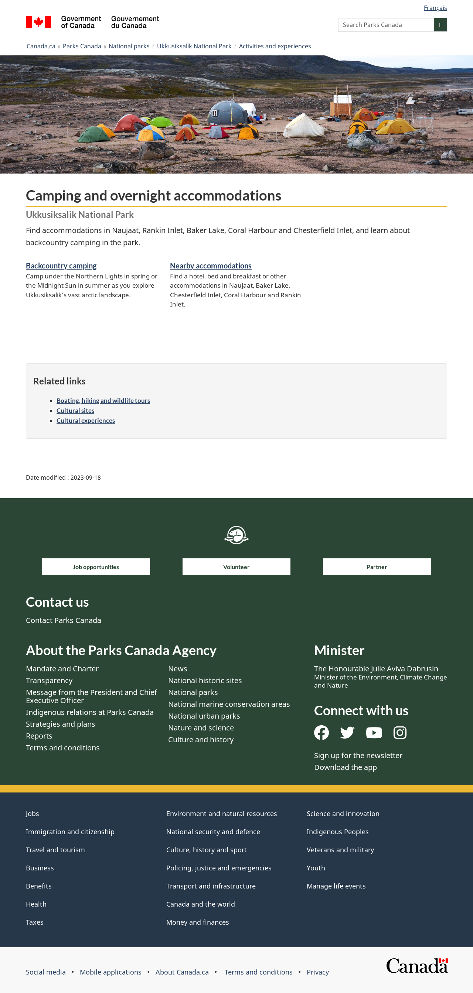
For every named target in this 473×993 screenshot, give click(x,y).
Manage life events (336, 885)
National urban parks (204, 716)
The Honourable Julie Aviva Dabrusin (380, 676)
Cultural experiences (86, 420)
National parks (129, 46)
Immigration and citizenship (70, 831)
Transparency (49, 680)
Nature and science (201, 728)
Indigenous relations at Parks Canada (90, 712)
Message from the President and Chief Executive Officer (91, 696)
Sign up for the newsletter (358, 755)
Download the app (345, 767)
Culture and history (201, 739)
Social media (46, 972)
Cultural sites (75, 410)
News (177, 669)
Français (435, 8)
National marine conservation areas (229, 704)
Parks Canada (82, 46)
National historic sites (205, 680)
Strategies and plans (60, 724)
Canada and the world (200, 904)
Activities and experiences (275, 46)
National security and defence (213, 831)
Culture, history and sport (206, 849)
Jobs (32, 813)
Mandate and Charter (62, 669)
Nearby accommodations (211, 265)
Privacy (318, 972)
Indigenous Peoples (338, 831)
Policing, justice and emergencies (219, 867)
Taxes (35, 922)
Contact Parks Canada (63, 620)
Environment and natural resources (221, 813)
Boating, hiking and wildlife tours (103, 400)
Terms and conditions (63, 748)
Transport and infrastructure (211, 885)
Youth (316, 867)
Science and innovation (343, 813)
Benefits (39, 885)
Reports (39, 736)
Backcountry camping (61, 265)
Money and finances (197, 922)
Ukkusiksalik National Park (194, 46)
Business (40, 867)
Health (36, 904)
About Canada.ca (182, 972)
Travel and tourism (55, 849)
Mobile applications (111, 972)
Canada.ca (41, 46)
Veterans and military (340, 849)
